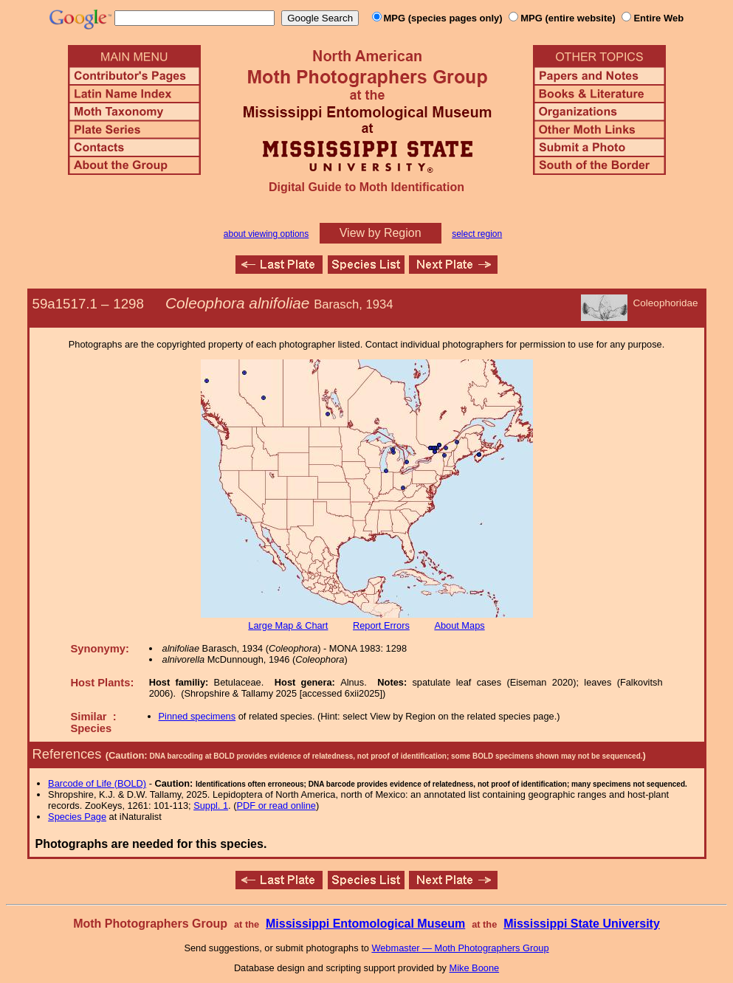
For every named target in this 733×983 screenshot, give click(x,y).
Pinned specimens (197, 716)
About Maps (459, 625)
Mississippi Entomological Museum (365, 923)
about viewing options (266, 234)
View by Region (380, 233)
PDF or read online (275, 805)
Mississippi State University (581, 923)
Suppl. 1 (210, 805)
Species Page (77, 816)
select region (477, 234)
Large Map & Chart (288, 625)
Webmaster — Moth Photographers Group (459, 947)
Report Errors (381, 625)
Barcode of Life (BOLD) (97, 783)
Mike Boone (475, 967)
